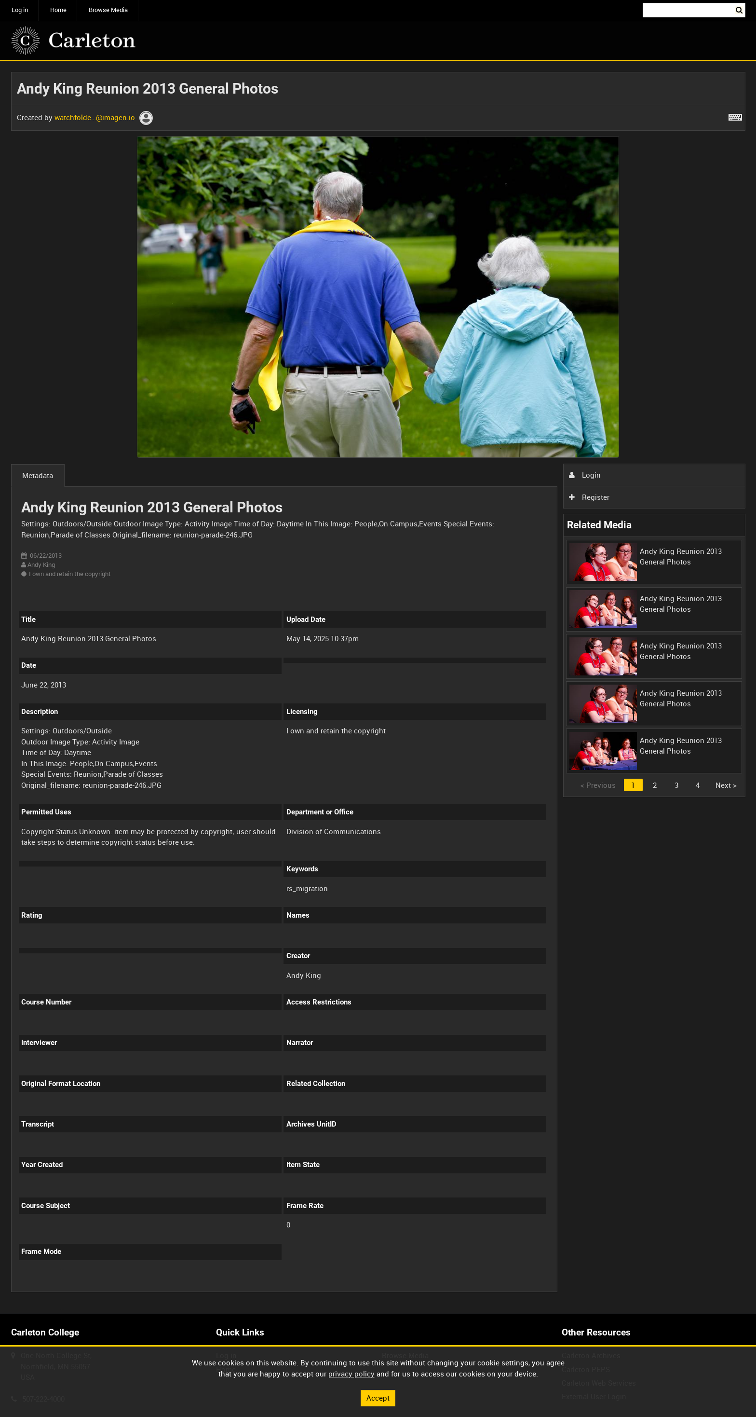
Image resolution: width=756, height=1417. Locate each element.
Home (58, 10)
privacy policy (351, 1373)
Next (726, 785)
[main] (378, 687)
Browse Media (108, 10)
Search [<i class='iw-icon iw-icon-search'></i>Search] (739, 9)
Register (589, 497)
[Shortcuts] (735, 115)
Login (585, 475)
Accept (378, 1398)
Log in (20, 10)
